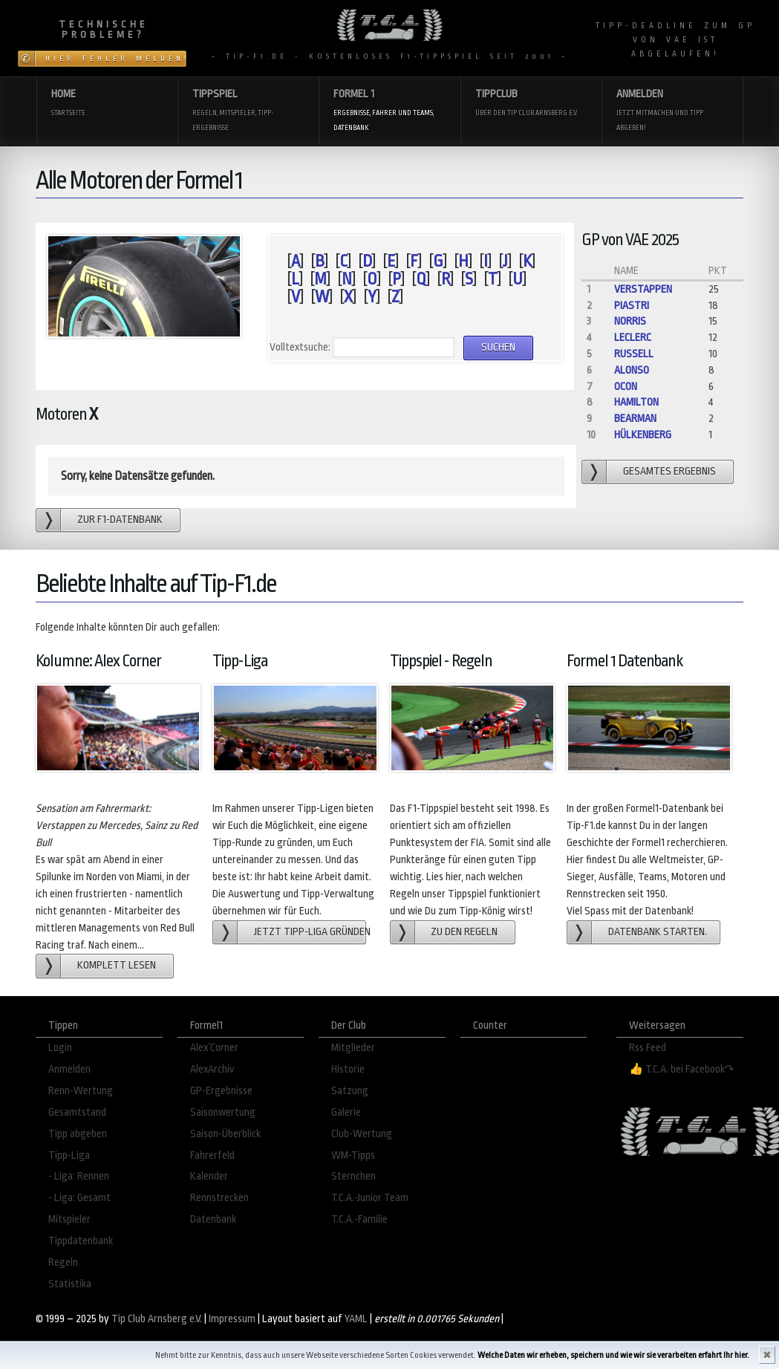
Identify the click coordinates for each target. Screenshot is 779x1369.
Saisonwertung (222, 1112)
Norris (630, 321)
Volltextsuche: (300, 347)
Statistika (69, 1284)
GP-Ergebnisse (221, 1091)
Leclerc (632, 337)
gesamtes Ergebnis (669, 471)
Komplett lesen (116, 965)
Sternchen (353, 1176)
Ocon (625, 386)
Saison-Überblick (225, 1134)
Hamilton (636, 402)
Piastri (631, 305)
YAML (356, 1319)
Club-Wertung (361, 1134)
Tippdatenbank (80, 1241)
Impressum (232, 1319)
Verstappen (643, 289)
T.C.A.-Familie (359, 1219)
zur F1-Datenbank (120, 519)
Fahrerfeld (212, 1155)
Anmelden (672, 111)
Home (107, 104)
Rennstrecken (219, 1197)
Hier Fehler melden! (115, 58)
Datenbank (213, 1219)
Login (60, 1047)
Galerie (346, 1112)
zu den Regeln (464, 932)
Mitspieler (69, 1219)
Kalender (209, 1176)
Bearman (635, 418)
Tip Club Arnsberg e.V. (156, 1319)
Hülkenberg (642, 435)
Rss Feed (647, 1047)
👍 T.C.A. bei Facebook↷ (681, 1069)
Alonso (631, 370)
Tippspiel (248, 111)
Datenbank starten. (657, 932)
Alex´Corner (214, 1047)
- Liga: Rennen (78, 1176)
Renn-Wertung (80, 1091)
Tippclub (531, 104)
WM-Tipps (353, 1155)
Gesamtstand (77, 1112)
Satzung (349, 1091)
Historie (348, 1069)
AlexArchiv (212, 1069)
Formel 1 (389, 111)
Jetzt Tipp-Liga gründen (310, 932)
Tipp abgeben (77, 1134)
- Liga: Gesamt (79, 1197)
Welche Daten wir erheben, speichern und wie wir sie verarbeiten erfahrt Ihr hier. (613, 1355)
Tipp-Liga (69, 1155)
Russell (633, 354)
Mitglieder (353, 1047)
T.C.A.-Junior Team (369, 1197)
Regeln (63, 1262)
